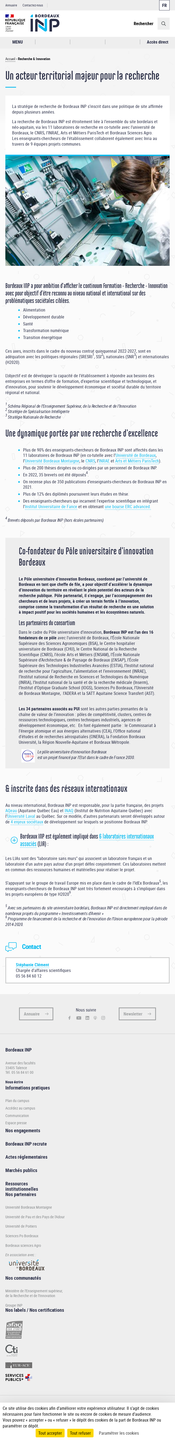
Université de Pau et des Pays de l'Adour (35, 1216)
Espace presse (16, 1122)
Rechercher (143, 23)
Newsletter (133, 1014)
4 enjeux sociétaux (27, 822)
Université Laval (21, 816)
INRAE (104, 461)
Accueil (10, 59)
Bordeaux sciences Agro (23, 1245)
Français (164, 5)
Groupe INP (14, 1305)
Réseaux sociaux (122, 42)
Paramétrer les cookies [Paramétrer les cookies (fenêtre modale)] (119, 1433)
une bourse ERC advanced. (128, 506)
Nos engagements (22, 1130)
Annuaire (11, 5)
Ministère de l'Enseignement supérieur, (34, 1290)
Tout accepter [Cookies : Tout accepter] (50, 1433)
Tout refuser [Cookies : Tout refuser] (80, 1433)
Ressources (16, 1183)
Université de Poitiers (21, 1226)
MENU (17, 42)
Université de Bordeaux (136, 455)
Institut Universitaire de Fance (51, 506)
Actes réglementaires (26, 1157)
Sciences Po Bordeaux (21, 1235)
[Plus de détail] (166, 1414)
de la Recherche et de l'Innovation (30, 1295)
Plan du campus (17, 1100)
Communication (17, 1115)
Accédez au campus (20, 1108)
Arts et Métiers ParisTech (137, 461)
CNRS (90, 461)
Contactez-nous (33, 5)
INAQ (69, 811)
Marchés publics (21, 1170)
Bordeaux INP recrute (26, 1144)
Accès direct (157, 42)
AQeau (11, 811)
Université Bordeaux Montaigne (52, 461)
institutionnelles (21, 1189)
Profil (87, 42)
